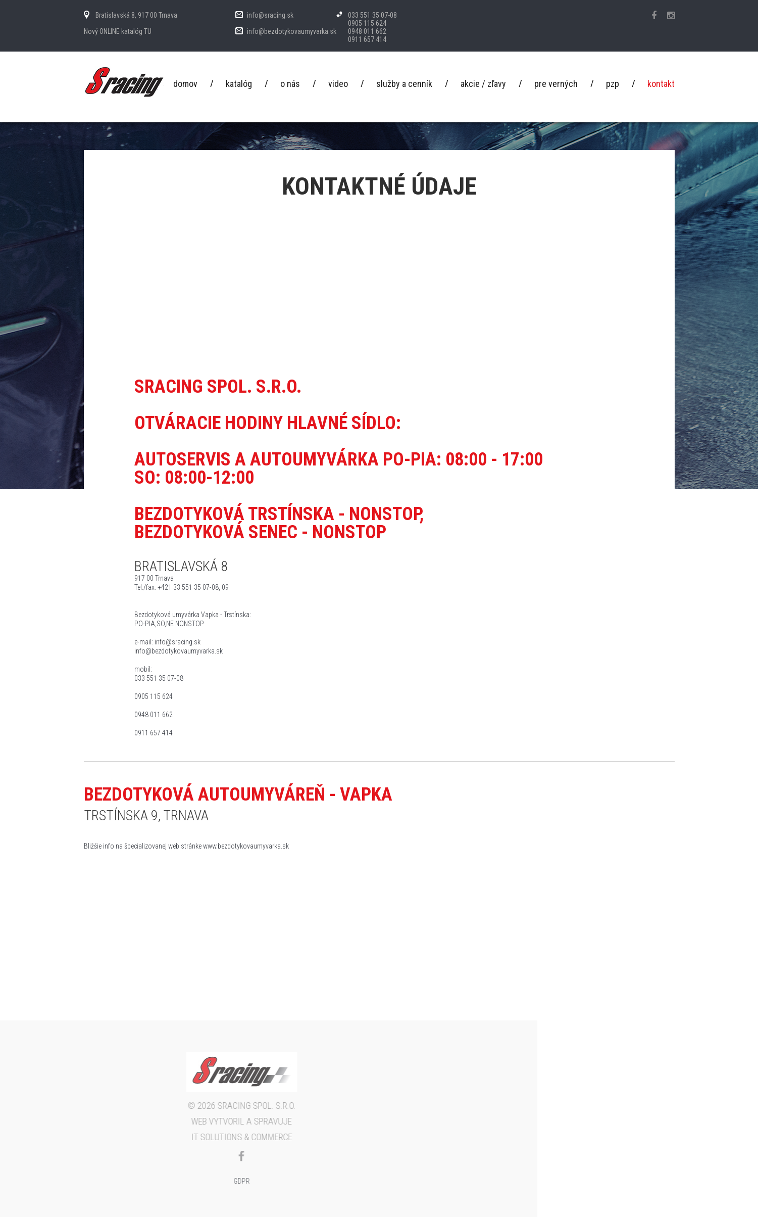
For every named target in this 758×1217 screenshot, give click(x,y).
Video (338, 83)
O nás (290, 83)
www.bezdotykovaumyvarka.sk (246, 846)
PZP (612, 83)
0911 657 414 (367, 39)
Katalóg (239, 83)
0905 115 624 (367, 23)
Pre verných (556, 83)
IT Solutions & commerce (91, 1137)
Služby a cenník (404, 83)
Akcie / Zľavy (483, 83)
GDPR (91, 1181)
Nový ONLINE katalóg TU (117, 31)
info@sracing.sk (270, 15)
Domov (185, 83)
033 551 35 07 (368, 15)
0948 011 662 (367, 31)
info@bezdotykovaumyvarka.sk (291, 31)
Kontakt (661, 83)
